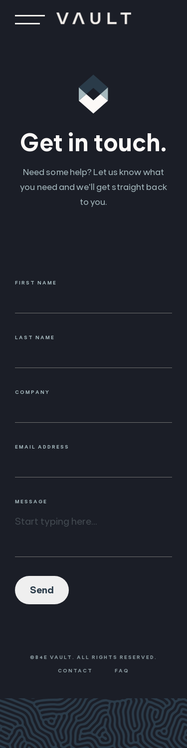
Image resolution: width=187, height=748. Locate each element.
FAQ (122, 670)
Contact (75, 670)
